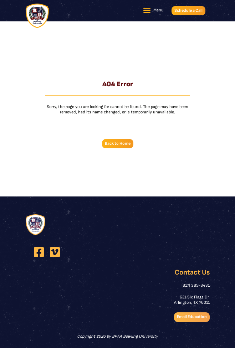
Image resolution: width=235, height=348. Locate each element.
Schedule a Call (188, 10)
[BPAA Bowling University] (37, 16)
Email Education (192, 316)
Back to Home (118, 143)
